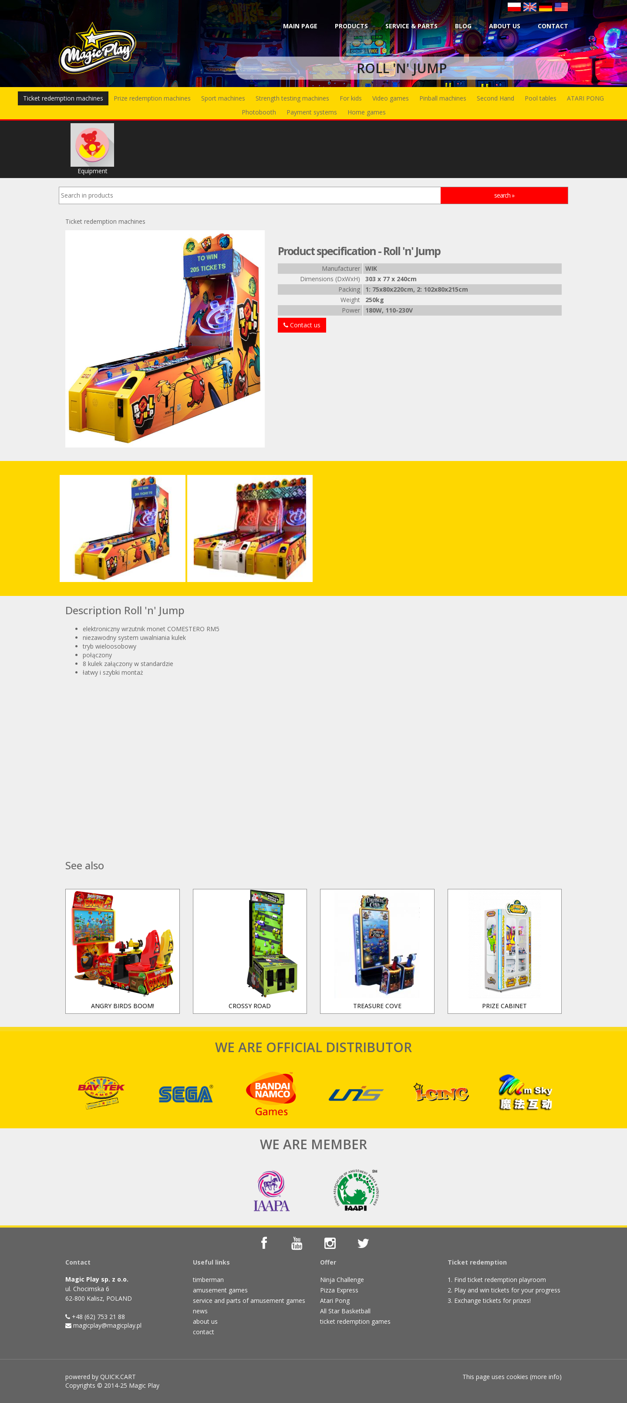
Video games (390, 98)
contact (203, 1332)
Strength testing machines (292, 98)
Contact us (301, 325)
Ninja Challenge (342, 1279)
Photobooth (259, 112)
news (200, 1311)
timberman (208, 1279)
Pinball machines (442, 98)
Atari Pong (335, 1300)
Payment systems (312, 112)
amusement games (220, 1290)
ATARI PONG (585, 98)
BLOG (463, 26)
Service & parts (411, 26)
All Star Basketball (345, 1311)
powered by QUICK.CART (100, 1377)
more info (546, 1377)
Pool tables (540, 98)
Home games (366, 112)
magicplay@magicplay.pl (107, 1325)
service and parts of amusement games (249, 1300)
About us (504, 26)
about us (205, 1321)
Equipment (92, 149)
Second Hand (495, 98)
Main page (300, 26)
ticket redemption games (355, 1321)
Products (351, 26)
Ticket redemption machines (63, 98)
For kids (351, 98)
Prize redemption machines (152, 98)
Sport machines (223, 98)
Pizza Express (339, 1290)
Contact (553, 26)
